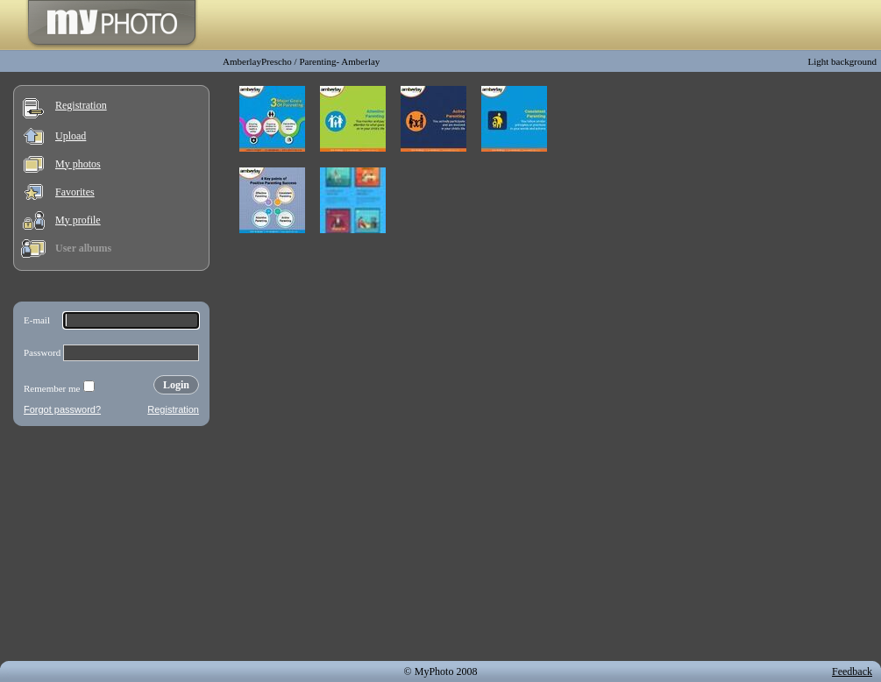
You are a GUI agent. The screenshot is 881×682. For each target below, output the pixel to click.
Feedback (852, 671)
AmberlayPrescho (257, 61)
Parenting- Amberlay (339, 61)
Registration (81, 105)
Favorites (75, 192)
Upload (70, 136)
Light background (842, 61)
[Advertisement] (111, 547)
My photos (78, 164)
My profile (78, 220)
